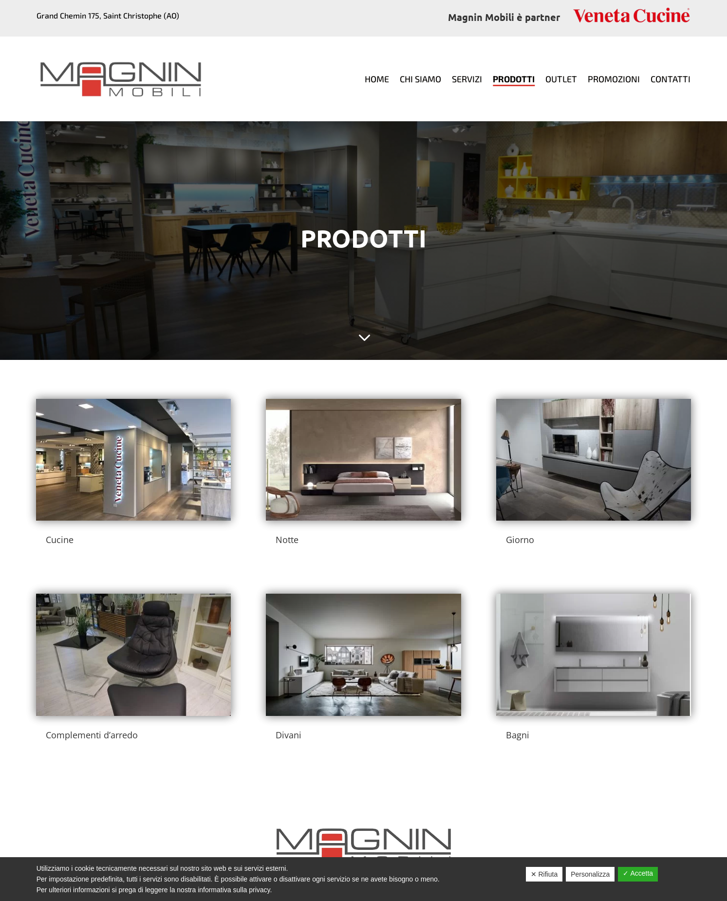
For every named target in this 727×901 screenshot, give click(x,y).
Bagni (517, 735)
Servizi (467, 79)
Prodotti (514, 79)
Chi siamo (420, 79)
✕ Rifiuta (544, 874)
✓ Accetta (638, 873)
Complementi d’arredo (92, 735)
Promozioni (614, 79)
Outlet (561, 79)
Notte (287, 539)
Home (377, 79)
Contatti (670, 79)
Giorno (520, 539)
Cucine (60, 539)
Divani (288, 735)
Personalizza (590, 874)
